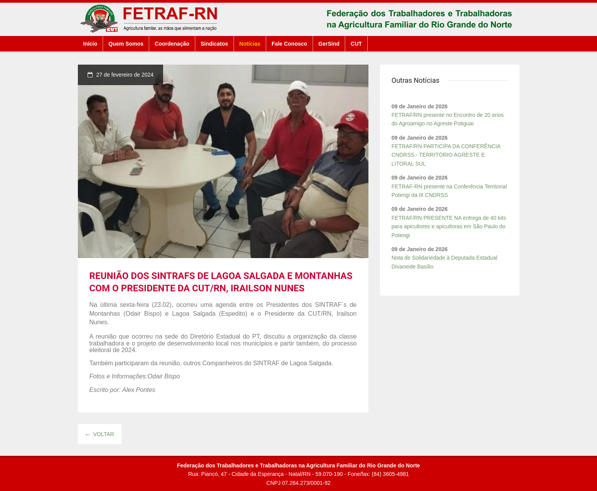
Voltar (100, 434)
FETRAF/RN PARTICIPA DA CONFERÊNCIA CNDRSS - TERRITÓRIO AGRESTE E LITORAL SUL (446, 155)
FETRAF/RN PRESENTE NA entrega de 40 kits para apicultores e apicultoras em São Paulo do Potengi (449, 226)
